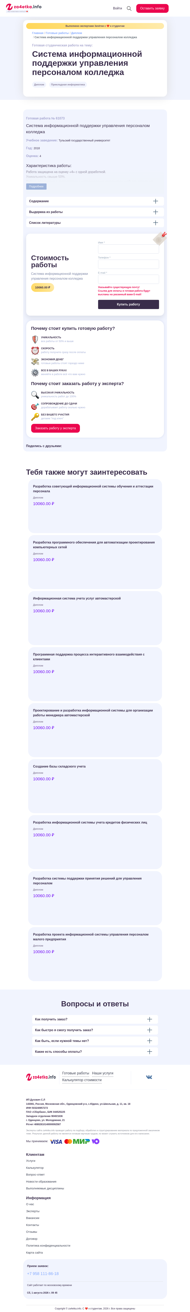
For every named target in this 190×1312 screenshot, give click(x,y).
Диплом (76, 33)
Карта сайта (34, 1252)
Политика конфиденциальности (48, 1245)
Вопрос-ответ (35, 1174)
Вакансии (32, 1218)
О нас (30, 1204)
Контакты (32, 1225)
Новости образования (41, 1181)
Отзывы (31, 1231)
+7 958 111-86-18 (43, 1273)
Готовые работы (57, 33)
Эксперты (33, 1211)
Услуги (30, 1160)
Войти (117, 8)
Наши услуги (102, 1073)
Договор (32, 1238)
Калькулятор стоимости (82, 1080)
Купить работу (128, 304)
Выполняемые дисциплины (45, 1188)
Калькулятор (35, 1167)
